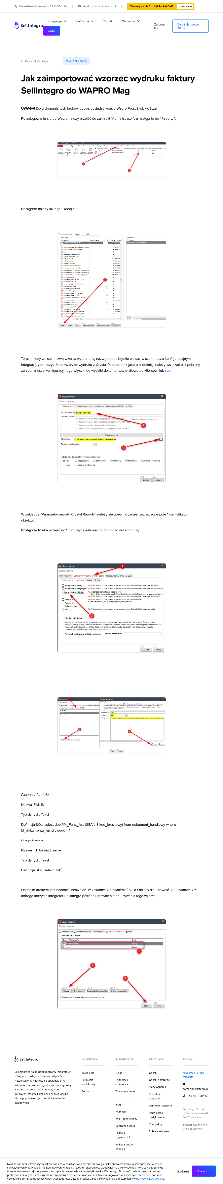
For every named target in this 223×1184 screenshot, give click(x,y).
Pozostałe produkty (155, 1096)
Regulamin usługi (125, 1126)
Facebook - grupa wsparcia (193, 1075)
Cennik (108, 21)
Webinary (120, 1111)
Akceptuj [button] (204, 1171)
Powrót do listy (34, 61)
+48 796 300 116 (195, 1096)
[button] (57, 21)
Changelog (155, 1124)
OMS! (51, 31)
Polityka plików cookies (124, 1146)
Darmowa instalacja (160, 1105)
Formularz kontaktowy (89, 1082)
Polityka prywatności (122, 1135)
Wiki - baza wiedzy (126, 1119)
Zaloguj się (159, 26)
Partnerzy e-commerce (122, 1082)
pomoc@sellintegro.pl (196, 1086)
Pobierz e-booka (159, 1131)
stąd (168, 370)
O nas (118, 1073)
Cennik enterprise (159, 1080)
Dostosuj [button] (183, 1171)
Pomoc (86, 1091)
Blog (118, 1104)
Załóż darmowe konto (188, 26)
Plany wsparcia (157, 1087)
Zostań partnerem (125, 1091)
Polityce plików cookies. (150, 1178)
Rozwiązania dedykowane (157, 1115)
